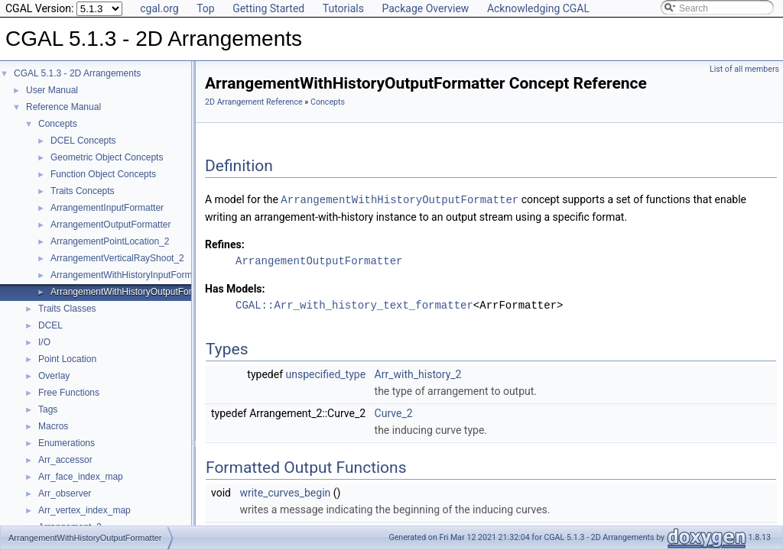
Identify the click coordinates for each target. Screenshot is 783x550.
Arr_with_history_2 (418, 373)
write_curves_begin (284, 492)
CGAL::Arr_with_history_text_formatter (354, 304)
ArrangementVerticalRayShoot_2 (117, 258)
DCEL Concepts (83, 140)
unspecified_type (326, 373)
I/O (44, 342)
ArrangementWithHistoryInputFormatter (130, 275)
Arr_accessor (65, 460)
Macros (53, 426)
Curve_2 (394, 412)
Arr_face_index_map (80, 476)
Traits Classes (67, 308)
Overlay (54, 375)
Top (206, 8)
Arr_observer (64, 493)
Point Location (67, 359)
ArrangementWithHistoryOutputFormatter (134, 291)
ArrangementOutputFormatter (110, 224)
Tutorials (343, 8)
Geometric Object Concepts (106, 157)
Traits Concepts (82, 191)
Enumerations (66, 443)
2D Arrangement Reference (254, 102)
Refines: (225, 244)
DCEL (50, 325)
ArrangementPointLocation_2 (109, 241)
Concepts (57, 123)
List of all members (744, 69)
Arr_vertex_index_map (84, 510)
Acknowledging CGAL (538, 8)
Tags (47, 409)
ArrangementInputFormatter (107, 207)
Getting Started (268, 8)
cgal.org (159, 8)
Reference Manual (63, 107)
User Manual (52, 90)
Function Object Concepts (103, 174)
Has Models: (235, 288)
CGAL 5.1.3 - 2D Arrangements (77, 73)
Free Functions (68, 392)
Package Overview (425, 8)
